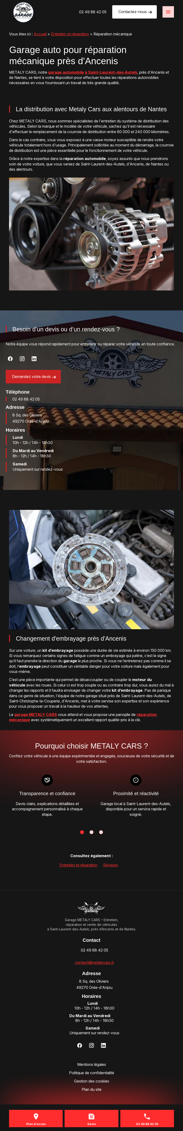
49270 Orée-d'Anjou (30, 418)
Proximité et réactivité (135, 793)
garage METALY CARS (35, 714)
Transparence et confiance (47, 793)
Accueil (40, 34)
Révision (110, 865)
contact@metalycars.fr (94, 962)
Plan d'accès (36, 1124)
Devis (91, 1124)
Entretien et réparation (70, 34)
